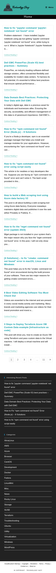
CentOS (8, 462)
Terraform (8, 515)
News (7, 494)
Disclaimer (33, 564)
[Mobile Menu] (49, 7)
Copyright (25, 564)
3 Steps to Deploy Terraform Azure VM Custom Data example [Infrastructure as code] (26, 327)
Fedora (7, 478)
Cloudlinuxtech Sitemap (12, 564)
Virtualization (10, 536)
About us (32, 566)
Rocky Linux (10, 499)
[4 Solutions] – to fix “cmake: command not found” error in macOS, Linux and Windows (26, 261)
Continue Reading (10, 55)
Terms (41, 564)
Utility (6, 531)
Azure (7, 451)
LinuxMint (8, 483)
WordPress (9, 547)
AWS (6, 446)
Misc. (6, 488)
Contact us (24, 566)
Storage (8, 504)
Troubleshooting (11, 521)
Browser (8, 456)
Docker (7, 472)
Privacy (47, 564)
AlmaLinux (9, 440)
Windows (8, 542)
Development (10, 467)
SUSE (7, 510)
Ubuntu (7, 526)
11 (43, 359)
